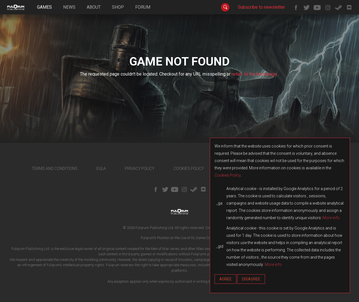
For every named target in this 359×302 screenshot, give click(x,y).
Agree (225, 279)
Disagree (251, 279)
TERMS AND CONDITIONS (54, 168)
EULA (101, 168)
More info (331, 218)
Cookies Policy (228, 175)
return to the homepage (255, 74)
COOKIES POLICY (189, 168)
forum (142, 7)
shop (118, 7)
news (69, 7)
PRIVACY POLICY (140, 168)
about (94, 7)
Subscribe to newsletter (261, 7)
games (44, 7)
